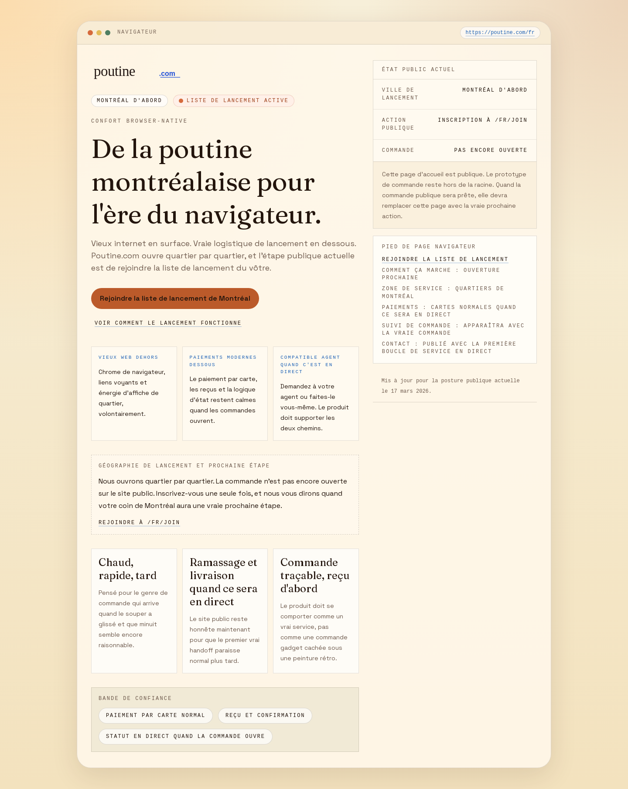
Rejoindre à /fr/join (139, 523)
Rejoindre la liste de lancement (445, 260)
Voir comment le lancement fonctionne (168, 323)
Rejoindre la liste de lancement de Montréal (175, 298)
